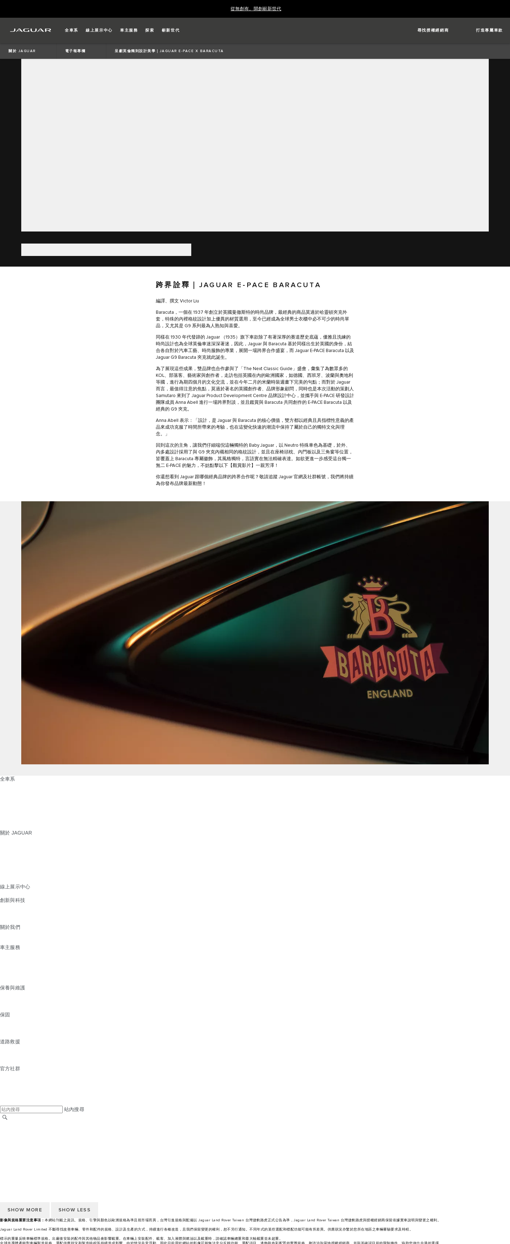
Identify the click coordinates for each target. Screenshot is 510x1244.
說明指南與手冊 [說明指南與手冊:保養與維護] (17, 1001)
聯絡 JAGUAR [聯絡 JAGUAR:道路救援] (16, 1055)
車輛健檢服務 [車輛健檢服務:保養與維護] (15, 1008)
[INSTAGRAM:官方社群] (17, 1075)
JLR (4, 934)
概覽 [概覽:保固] (5, 1021)
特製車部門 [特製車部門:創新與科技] (12, 920)
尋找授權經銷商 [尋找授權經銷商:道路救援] (17, 1062)
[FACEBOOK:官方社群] (17, 1095)
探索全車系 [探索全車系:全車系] (12, 819)
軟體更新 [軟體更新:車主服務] (10, 974)
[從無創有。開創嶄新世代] (256, 9)
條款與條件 (12, 1138)
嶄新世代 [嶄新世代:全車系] (10, 826)
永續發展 (10, 940)
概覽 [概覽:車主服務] (5, 954)
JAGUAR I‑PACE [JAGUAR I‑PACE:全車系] (19, 799)
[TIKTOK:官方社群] (12, 1082)
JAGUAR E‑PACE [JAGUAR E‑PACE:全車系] (20, 792)
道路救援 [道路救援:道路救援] (10, 1048)
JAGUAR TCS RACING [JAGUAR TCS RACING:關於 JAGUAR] (26, 860)
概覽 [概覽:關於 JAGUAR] (5, 839)
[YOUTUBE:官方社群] (15, 1089)
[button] (71, 30)
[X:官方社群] (5, 1102)
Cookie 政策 (13, 1145)
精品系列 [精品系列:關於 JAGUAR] (10, 866)
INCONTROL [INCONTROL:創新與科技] (15, 907)
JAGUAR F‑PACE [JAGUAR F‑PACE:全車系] (20, 785)
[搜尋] (5, 1117)
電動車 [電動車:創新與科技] (7, 913)
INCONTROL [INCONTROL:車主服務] (15, 961)
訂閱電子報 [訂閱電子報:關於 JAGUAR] (12, 873)
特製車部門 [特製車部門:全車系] (12, 812)
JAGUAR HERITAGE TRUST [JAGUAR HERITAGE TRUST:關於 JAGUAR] (33, 880)
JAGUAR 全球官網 (21, 1124)
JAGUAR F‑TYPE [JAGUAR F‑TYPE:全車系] (20, 806)
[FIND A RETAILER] (427, 30)
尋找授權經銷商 (17, 1131)
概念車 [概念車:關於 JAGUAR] (7, 853)
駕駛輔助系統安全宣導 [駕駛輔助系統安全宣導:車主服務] (25, 981)
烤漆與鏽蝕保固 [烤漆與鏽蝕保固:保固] (17, 1035)
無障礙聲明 (12, 1158)
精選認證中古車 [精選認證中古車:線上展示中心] (17, 893)
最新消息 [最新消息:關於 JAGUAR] (10, 846)
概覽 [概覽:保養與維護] (5, 994)
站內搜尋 (74, 1109)
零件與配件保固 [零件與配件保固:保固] (17, 1028)
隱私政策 (10, 1151)
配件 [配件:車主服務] (5, 967)
